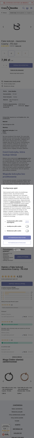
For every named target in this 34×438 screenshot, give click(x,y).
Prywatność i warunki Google (19, 205)
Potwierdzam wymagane (17, 242)
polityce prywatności (15, 201)
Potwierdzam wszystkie (17, 237)
